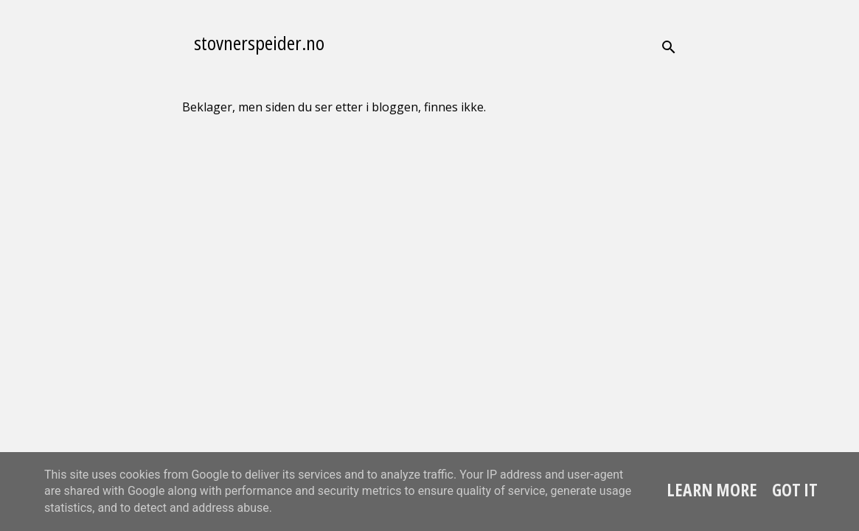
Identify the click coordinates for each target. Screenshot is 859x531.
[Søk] (669, 47)
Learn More (712, 490)
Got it (795, 490)
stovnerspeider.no (259, 43)
